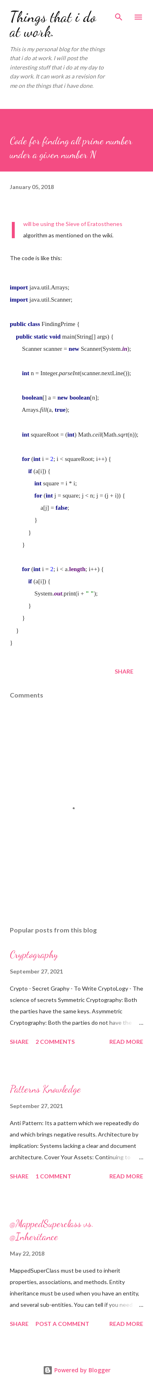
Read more (126, 1041)
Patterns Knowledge (45, 1089)
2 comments (55, 1041)
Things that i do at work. (53, 24)
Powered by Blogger (77, 1370)
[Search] (119, 15)
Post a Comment (62, 1323)
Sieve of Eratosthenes (94, 223)
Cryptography (34, 955)
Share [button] (124, 671)
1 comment (53, 1176)
